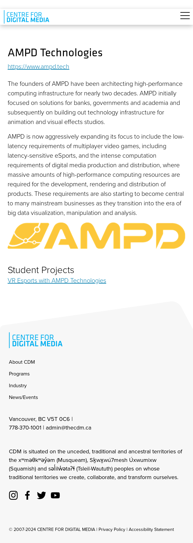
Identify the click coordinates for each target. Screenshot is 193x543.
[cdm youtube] (55, 494)
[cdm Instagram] (13, 494)
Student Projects (41, 270)
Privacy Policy (112, 529)
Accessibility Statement (151, 529)
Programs (19, 373)
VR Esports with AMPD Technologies (57, 280)
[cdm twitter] (41, 494)
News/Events (23, 397)
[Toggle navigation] (185, 19)
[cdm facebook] (27, 494)
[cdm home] (28, 17)
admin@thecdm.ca (68, 427)
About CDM (22, 362)
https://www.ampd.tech (38, 66)
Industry (18, 385)
